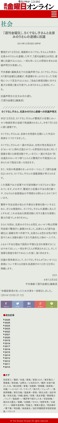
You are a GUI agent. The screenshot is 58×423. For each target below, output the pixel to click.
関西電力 (51, 395)
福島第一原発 (30, 392)
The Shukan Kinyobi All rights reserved (30, 420)
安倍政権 (48, 398)
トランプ (27, 389)
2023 (7, 328)
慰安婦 (15, 382)
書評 (16, 379)
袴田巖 (17, 408)
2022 (7, 331)
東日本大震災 (9, 401)
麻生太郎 (43, 392)
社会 (7, 23)
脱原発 (49, 385)
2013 (7, 357)
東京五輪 (18, 392)
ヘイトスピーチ (15, 389)
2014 (7, 355)
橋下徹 (8, 408)
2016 (7, 349)
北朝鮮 (27, 401)
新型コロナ (37, 379)
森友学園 (40, 395)
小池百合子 (33, 382)
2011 (7, 363)
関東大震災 (39, 405)
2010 (7, 366)
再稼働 (41, 385)
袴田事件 (51, 405)
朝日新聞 (17, 385)
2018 (7, 343)
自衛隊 (33, 385)
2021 (7, 334)
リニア (8, 398)
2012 (7, 360)
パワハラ (11, 411)
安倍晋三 (7, 379)
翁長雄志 (26, 408)
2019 (7, 340)
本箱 (22, 379)
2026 (7, 319)
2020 (7, 337)
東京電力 (48, 379)
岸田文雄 (11, 395)
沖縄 (5, 389)
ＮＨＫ (35, 401)
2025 (7, 322)
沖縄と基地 (23, 395)
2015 (7, 352)
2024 (7, 325)
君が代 (36, 389)
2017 (7, 346)
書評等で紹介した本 (32, 398)
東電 (25, 385)
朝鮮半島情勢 (17, 405)
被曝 (20, 401)
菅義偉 (6, 382)
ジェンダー (46, 389)
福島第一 (17, 398)
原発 (28, 379)
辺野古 (23, 382)
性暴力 (29, 405)
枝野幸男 (44, 401)
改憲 (32, 395)
